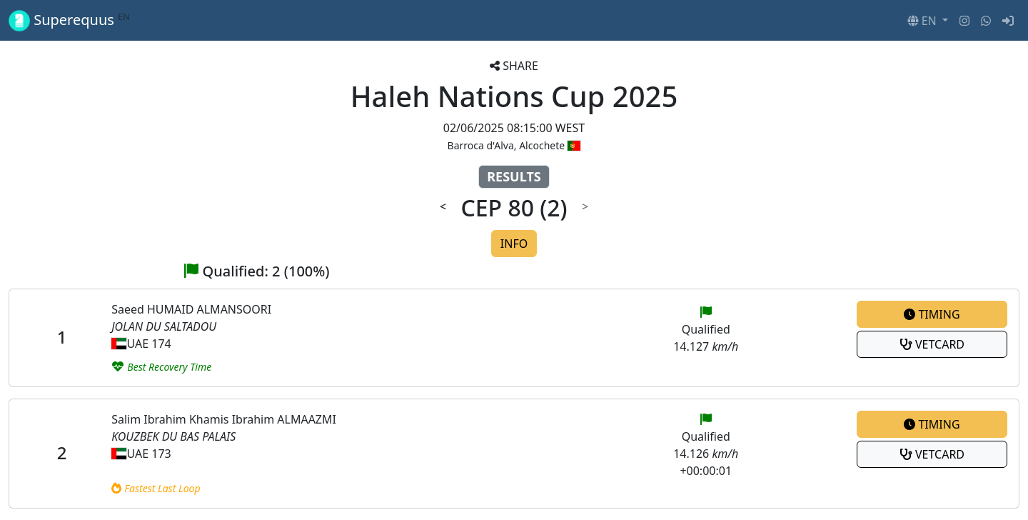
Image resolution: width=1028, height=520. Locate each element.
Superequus (69, 20)
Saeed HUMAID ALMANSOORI (191, 309)
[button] (928, 20)
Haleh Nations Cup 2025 (514, 96)
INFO (514, 243)
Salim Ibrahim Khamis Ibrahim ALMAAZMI (223, 419)
